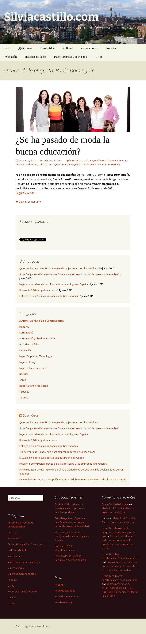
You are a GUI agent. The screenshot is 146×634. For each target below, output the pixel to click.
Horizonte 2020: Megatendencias (38, 290)
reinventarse (102, 164)
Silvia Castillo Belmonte (115, 504)
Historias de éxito (35, 57)
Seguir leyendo (27, 193)
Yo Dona (67, 48)
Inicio (7, 48)
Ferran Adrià (47, 48)
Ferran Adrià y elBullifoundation (37, 338)
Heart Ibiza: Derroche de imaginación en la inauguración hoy (119, 532)
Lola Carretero (47, 164)
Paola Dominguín (84, 164)
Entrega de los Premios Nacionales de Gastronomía (48, 296)
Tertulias (47, 160)
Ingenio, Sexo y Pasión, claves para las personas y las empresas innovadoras (63, 463)
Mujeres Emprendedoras (33, 368)
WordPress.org (63, 602)
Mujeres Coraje (89, 48)
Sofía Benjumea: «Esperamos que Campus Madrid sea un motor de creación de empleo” (69, 274)
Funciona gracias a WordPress (33, 626)
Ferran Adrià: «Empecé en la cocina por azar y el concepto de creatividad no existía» (119, 566)
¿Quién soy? (25, 48)
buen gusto (75, 160)
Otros (99, 57)
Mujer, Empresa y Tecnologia (70, 57)
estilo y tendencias (26, 164)
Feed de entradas (65, 590)
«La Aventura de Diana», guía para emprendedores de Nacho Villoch (57, 452)
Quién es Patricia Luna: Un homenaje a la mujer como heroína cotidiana (58, 268)
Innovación (10, 57)
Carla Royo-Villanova (95, 160)
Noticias (111, 48)
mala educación (65, 164)
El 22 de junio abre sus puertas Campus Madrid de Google (52, 457)
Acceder (59, 584)
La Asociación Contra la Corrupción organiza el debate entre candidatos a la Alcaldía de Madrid (72, 479)
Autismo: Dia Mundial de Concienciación (41, 320)
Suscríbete (30, 415)
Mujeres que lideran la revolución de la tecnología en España (53, 284)
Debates (24, 326)
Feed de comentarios (67, 596)
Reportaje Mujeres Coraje (33, 385)
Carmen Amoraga (117, 160)
